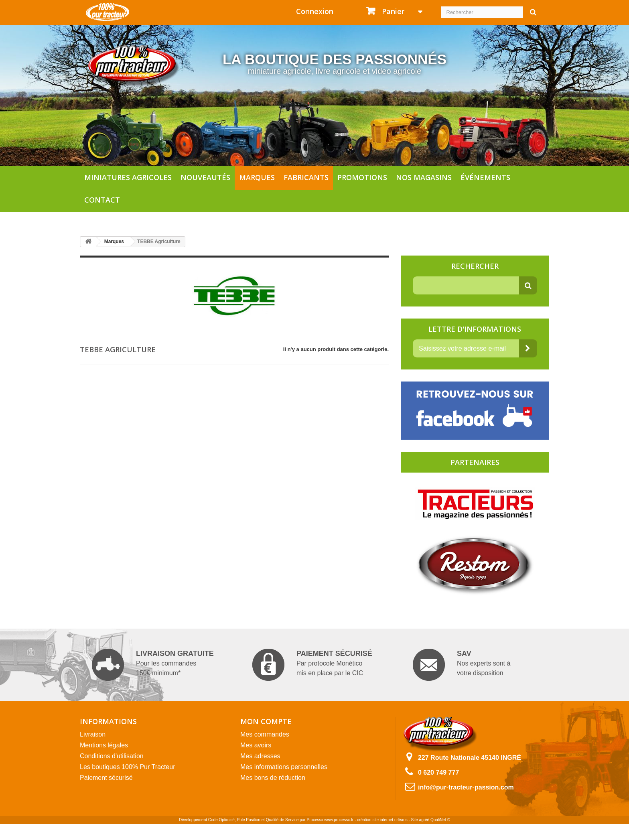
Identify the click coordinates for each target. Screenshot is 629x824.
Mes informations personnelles (283, 766)
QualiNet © (440, 820)
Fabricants (306, 177)
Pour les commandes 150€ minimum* (153, 665)
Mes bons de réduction (272, 777)
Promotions (362, 177)
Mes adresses (260, 756)
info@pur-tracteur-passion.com (466, 787)
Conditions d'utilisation (112, 756)
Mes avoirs (255, 745)
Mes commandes (264, 734)
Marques (257, 177)
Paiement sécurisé (106, 777)
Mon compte (266, 721)
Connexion (314, 11)
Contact (102, 200)
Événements (485, 177)
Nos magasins (424, 177)
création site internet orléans (382, 820)
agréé (424, 820)
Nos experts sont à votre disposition (461, 665)
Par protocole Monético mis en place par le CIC (312, 665)
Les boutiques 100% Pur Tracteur (127, 766)
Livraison (93, 734)
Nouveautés (205, 177)
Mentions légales (104, 745)
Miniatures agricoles (128, 177)
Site (414, 820)
